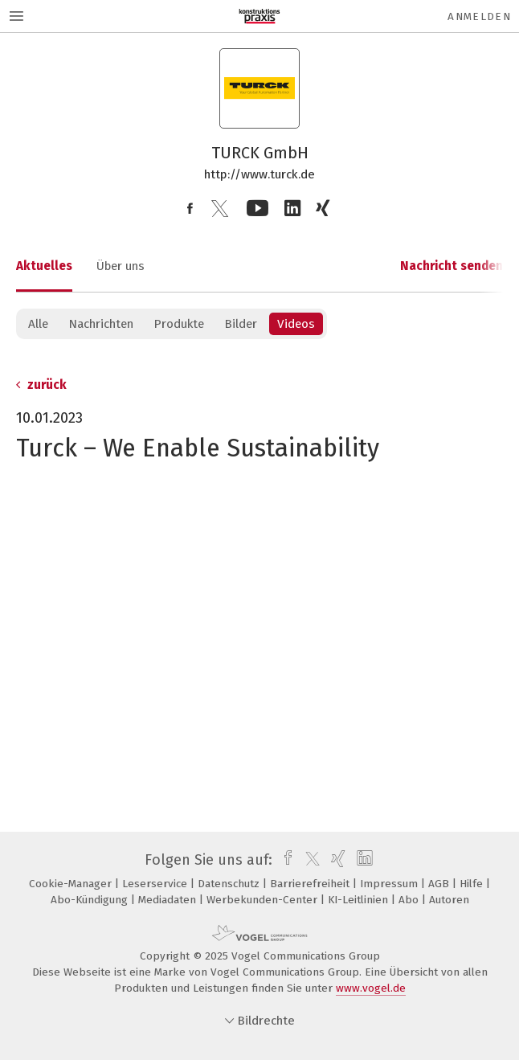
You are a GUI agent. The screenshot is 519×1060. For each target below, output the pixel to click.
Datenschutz (230, 883)
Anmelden (479, 16)
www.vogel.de (371, 988)
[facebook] (284, 860)
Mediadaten (168, 900)
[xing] (336, 860)
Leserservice (156, 883)
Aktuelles (44, 266)
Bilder (240, 324)
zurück (41, 385)
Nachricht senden (451, 266)
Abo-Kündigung (91, 900)
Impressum (390, 883)
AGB (440, 883)
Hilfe (473, 883)
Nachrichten (100, 324)
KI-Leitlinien (359, 900)
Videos (296, 324)
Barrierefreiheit (311, 883)
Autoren (449, 900)
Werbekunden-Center (263, 900)
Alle (38, 324)
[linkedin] (362, 860)
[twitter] (308, 860)
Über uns (120, 266)
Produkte (178, 324)
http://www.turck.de (259, 174)
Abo (410, 900)
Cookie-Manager (72, 883)
